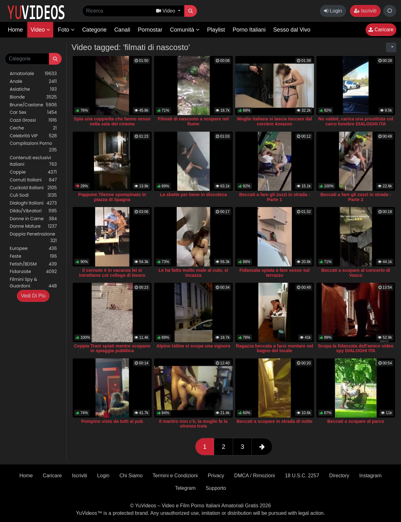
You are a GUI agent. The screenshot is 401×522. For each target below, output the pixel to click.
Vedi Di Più (33, 295)
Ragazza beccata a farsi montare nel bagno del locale (274, 348)
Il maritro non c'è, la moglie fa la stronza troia (193, 424)
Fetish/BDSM (33, 264)
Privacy (216, 475)
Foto (66, 30)
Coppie (33, 172)
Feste (33, 256)
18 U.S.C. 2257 (302, 475)
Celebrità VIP (33, 136)
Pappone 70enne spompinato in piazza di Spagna (112, 197)
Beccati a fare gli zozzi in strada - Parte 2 (355, 197)
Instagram (370, 475)
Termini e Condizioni (175, 475)
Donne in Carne (33, 218)
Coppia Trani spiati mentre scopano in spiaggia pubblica (112, 348)
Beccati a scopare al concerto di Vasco (355, 273)
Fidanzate (33, 271)
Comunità (185, 30)
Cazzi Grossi (33, 120)
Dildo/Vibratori (33, 211)
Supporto (216, 488)
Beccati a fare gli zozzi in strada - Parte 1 (274, 197)
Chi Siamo (131, 475)
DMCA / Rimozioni (254, 475)
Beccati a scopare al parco (355, 421)
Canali (122, 30)
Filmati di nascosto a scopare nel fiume (193, 121)
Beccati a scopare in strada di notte (274, 421)
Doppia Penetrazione (33, 237)
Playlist (216, 30)
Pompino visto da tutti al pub (112, 421)
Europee (33, 248)
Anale (33, 81)
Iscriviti (365, 10)
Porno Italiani (249, 30)
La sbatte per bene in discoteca (193, 194)
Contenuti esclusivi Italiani (33, 161)
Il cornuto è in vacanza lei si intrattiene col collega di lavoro (112, 273)
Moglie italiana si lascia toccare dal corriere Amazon (274, 121)
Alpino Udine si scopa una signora (193, 345)
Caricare (380, 29)
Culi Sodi (33, 195)
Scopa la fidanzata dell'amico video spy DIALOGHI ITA (355, 348)
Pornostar (150, 30)
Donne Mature (33, 226)
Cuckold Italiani (33, 188)
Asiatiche (33, 89)
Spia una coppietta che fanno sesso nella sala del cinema (112, 121)
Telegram (185, 488)
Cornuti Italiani (33, 180)
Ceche (33, 128)
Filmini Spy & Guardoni (33, 282)
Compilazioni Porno (33, 146)
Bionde (33, 97)
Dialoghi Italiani (33, 203)
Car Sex (33, 112)
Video (40, 30)
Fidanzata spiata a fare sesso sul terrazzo (274, 273)
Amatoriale (33, 73)
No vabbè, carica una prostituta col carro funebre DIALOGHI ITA (355, 121)
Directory (339, 475)
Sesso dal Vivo (291, 30)
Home (15, 30)
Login (333, 10)
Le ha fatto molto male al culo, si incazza (193, 273)
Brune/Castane (33, 105)
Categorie (94, 30)
